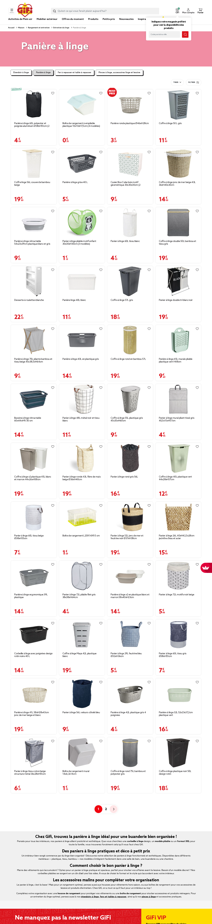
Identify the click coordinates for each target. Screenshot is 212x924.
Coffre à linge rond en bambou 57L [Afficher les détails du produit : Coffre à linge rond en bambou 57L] (128, 359)
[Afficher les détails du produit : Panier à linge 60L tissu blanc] (130, 222)
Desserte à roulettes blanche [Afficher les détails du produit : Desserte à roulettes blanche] (29, 300)
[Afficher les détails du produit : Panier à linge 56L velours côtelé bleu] (82, 693)
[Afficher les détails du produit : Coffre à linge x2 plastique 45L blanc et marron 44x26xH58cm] (34, 458)
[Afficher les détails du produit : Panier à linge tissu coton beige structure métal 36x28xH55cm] (34, 752)
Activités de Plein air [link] (20, 19)
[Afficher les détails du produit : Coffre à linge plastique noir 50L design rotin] (178, 752)
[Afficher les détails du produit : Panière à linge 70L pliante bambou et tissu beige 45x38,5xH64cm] (34, 340)
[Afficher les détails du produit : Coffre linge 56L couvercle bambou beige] (34, 163)
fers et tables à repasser (112, 896)
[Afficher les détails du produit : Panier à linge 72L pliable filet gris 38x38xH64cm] (82, 576)
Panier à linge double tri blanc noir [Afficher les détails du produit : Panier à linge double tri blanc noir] (176, 300)
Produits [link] (93, 19)
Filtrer (193, 82)
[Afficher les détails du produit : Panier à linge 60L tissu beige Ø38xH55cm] (34, 517)
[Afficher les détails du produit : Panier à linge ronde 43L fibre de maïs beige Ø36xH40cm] (82, 458)
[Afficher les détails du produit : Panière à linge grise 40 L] (82, 163)
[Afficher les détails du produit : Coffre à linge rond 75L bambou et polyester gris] (130, 752)
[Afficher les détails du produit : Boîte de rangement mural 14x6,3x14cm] (82, 752)
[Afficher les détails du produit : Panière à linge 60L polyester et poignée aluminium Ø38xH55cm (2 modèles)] (34, 104)
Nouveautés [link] (126, 19)
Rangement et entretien (39, 28)
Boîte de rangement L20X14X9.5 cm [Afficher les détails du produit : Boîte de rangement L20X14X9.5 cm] (81, 535)
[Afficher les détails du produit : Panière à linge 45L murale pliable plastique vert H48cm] (178, 340)
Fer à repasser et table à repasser (74, 72)
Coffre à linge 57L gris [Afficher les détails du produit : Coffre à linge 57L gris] (122, 300)
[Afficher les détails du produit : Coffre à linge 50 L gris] (178, 104)
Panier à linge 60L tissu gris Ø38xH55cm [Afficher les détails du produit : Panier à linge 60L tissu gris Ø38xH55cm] (172, 655)
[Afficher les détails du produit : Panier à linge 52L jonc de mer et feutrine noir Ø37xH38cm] (130, 517)
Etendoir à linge (21, 72)
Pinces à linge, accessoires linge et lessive (119, 72)
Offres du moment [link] (73, 19)
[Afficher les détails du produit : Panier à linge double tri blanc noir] (178, 281)
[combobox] (105, 11)
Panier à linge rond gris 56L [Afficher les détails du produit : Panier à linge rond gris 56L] (124, 476)
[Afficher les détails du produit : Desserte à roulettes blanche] (34, 281)
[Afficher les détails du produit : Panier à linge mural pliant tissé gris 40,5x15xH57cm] (178, 399)
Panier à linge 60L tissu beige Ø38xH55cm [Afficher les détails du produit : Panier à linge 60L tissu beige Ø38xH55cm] (29, 537)
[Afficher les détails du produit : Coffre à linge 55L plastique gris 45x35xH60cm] (130, 399)
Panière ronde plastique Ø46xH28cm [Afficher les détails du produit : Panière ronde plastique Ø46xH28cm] (130, 123)
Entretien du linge (61, 28)
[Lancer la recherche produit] (54, 11)
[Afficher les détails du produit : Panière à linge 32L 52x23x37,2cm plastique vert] (178, 693)
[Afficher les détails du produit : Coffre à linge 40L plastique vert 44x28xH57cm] (178, 458)
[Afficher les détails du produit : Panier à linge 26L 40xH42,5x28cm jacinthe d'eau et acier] (178, 517)
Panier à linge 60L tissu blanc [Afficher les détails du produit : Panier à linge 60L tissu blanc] (125, 241)
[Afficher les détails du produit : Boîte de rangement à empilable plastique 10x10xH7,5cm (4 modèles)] (82, 104)
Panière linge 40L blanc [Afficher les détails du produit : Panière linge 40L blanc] (74, 300)
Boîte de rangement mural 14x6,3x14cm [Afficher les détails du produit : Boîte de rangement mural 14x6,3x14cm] (75, 772)
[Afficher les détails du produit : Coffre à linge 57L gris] (130, 281)
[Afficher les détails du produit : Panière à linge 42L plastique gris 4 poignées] (130, 693)
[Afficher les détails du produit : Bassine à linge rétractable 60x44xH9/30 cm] (34, 399)
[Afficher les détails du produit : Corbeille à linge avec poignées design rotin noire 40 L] (34, 635)
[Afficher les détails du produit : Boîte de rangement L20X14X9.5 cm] (82, 517)
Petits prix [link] (109, 19)
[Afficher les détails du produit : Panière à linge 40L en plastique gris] (82, 340)
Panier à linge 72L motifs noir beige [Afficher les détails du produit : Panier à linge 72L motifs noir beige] (176, 594)
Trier (175, 82)
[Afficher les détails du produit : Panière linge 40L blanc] (82, 281)
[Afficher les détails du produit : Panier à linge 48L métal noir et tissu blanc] (82, 399)
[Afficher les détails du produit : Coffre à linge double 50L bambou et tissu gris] (178, 222)
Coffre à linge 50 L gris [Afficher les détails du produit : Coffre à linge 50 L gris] (170, 123)
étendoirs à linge (90, 896)
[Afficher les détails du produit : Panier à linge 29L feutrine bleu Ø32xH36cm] (130, 635)
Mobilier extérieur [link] (47, 19)
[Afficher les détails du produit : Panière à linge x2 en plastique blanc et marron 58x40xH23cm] (130, 576)
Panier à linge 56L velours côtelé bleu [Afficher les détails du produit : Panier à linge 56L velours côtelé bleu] (81, 712)
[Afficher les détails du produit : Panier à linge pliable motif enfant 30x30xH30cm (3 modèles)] (82, 222)
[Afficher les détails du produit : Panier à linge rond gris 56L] (130, 458)
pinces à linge (149, 896)
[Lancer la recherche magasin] (185, 34)
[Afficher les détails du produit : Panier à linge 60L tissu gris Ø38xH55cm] (178, 635)
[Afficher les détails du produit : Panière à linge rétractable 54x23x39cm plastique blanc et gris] (34, 222)
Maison (21, 28)
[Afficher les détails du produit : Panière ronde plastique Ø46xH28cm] (130, 104)
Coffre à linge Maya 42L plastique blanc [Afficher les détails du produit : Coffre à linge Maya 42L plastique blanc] (79, 655)
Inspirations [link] (145, 19)
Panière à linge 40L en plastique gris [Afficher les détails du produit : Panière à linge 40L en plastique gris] (80, 359)
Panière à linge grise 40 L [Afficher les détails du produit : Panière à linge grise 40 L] (75, 182)
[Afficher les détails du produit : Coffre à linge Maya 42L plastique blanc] (82, 635)
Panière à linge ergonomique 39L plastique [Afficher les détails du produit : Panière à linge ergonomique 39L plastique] (31, 596)
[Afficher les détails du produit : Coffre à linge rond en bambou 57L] (130, 340)
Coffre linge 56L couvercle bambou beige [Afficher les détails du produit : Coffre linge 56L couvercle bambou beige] (32, 183)
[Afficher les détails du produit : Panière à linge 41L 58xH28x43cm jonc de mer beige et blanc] (34, 693)
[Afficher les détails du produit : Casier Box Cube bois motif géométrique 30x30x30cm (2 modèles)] (130, 163)
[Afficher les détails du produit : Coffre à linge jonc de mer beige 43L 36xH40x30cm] (178, 163)
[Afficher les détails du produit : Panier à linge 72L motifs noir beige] (178, 576)
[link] (93, 23)
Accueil (11, 28)
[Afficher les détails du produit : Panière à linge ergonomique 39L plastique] (34, 576)
